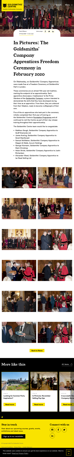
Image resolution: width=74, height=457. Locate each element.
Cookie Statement (27, 447)
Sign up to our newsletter (13, 436)
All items (65, 364)
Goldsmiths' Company (34, 98)
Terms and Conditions (7, 447)
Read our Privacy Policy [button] (20, 453)
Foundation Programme (42, 117)
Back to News (37, 350)
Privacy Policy (17, 447)
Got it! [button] (69, 452)
